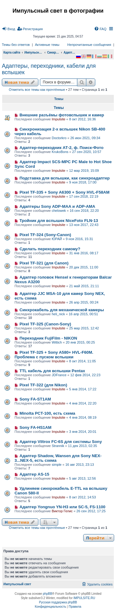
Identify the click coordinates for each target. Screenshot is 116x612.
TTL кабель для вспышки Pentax (52, 370)
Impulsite (58, 119)
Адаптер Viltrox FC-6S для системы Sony (60, 441)
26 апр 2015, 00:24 (83, 302)
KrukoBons (60, 152)
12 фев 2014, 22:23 (85, 375)
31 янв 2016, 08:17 (83, 253)
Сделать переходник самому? (49, 249)
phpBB (47, 593)
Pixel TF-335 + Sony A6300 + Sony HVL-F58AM (64, 192)
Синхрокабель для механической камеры (61, 310)
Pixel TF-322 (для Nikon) (43, 385)
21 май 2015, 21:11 (84, 286)
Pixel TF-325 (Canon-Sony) (45, 324)
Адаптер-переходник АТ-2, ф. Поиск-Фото (61, 147)
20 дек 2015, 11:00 (83, 267)
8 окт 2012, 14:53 (82, 497)
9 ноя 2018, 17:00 (83, 182)
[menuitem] (8, 29)
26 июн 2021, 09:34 (85, 138)
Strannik (58, 446)
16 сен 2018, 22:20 (84, 210)
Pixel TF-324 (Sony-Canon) (45, 234)
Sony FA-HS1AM (35, 427)
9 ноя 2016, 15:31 (79, 239)
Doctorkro (59, 138)
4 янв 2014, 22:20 (82, 403)
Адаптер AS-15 (34, 474)
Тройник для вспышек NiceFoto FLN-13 (58, 220)
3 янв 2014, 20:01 (82, 431)
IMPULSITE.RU (84, 598)
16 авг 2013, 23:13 (79, 464)
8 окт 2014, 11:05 (82, 361)
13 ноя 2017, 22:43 (83, 225)
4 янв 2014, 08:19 (82, 417)
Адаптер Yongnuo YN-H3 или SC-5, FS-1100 (62, 507)
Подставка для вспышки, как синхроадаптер (64, 178)
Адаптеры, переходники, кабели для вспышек (49, 69)
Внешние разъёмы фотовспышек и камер (61, 115)
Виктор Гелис (62, 511)
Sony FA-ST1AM (35, 399)
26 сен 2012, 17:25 (90, 511)
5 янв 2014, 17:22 (82, 389)
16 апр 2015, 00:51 (83, 314)
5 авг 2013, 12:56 (82, 478)
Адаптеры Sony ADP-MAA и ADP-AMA (57, 206)
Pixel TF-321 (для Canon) (44, 263)
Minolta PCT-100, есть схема (47, 413)
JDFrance (59, 375)
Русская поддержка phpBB (58, 602)
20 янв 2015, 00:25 (80, 342)
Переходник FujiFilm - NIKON (48, 338)
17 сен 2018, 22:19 (83, 196)
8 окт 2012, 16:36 (82, 119)
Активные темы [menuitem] (47, 44)
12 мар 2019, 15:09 (84, 170)
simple (57, 464)
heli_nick (58, 314)
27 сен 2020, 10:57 (86, 152)
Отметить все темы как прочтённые (37, 89)
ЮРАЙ (57, 239)
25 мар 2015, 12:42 (84, 328)
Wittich (57, 342)
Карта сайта (11, 52)
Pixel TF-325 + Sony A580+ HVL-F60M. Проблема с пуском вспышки (54, 354)
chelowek (59, 210)
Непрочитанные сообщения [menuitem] (89, 44)
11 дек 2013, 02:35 (82, 446)
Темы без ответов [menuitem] (16, 44)
